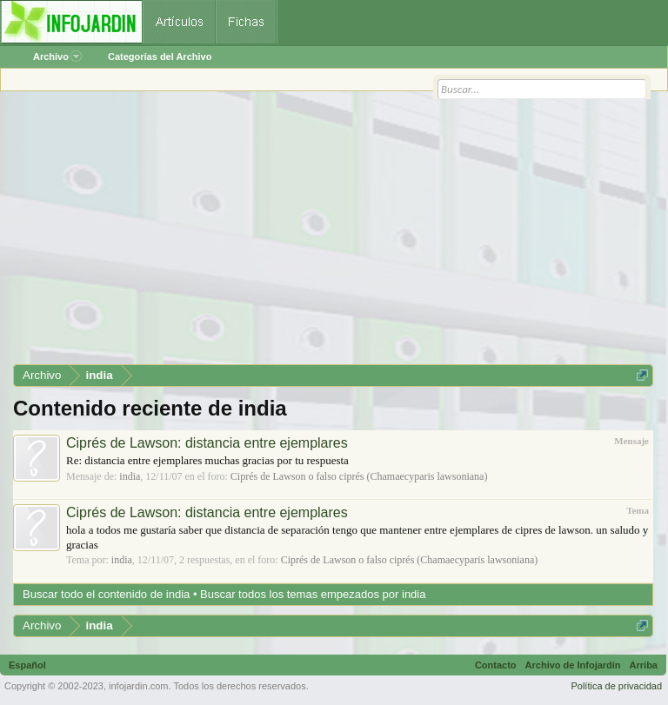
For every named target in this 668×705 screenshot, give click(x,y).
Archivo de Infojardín (573, 665)
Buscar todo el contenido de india (106, 594)
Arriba (644, 665)
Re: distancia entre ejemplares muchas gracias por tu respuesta (207, 460)
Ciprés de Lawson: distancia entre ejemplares (207, 443)
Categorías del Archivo (159, 56)
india (129, 476)
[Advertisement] (333, 234)
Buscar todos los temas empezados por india (312, 594)
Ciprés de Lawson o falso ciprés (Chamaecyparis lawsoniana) (359, 476)
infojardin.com (138, 686)
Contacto (496, 665)
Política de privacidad (616, 686)
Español (27, 665)
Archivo (57, 56)
